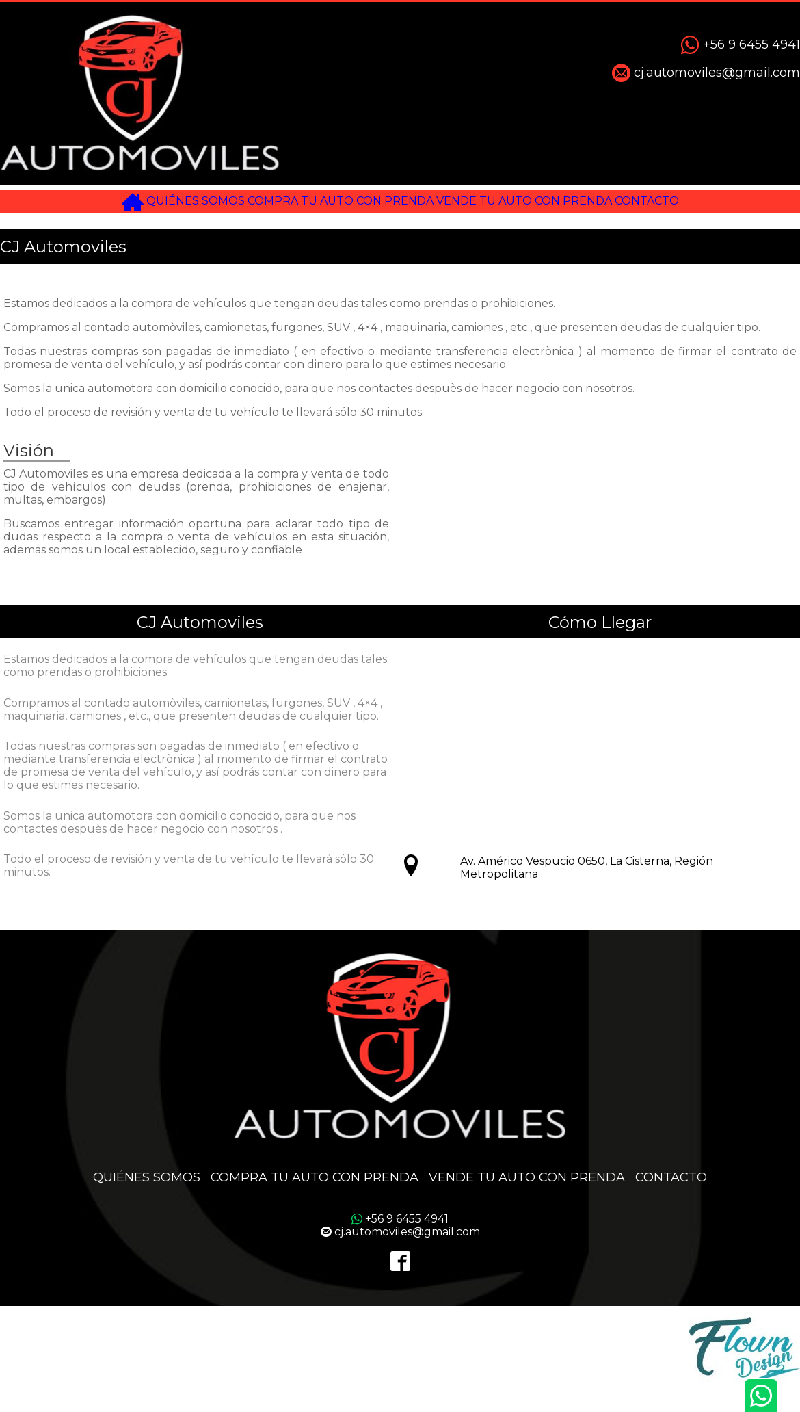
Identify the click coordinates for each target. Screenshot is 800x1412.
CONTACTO (698, 207)
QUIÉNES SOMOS (159, 207)
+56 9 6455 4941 (740, 45)
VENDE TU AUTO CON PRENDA (549, 207)
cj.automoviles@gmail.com (706, 73)
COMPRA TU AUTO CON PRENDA (332, 207)
